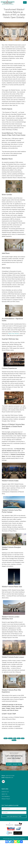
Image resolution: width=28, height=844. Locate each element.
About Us (4, 794)
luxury (22, 738)
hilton (15, 738)
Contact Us (5, 791)
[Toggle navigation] (25, 2)
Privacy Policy (6, 799)
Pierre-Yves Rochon (13, 333)
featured (10, 738)
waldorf (5, 738)
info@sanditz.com (9, 777)
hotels (18, 738)
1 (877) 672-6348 (9, 775)
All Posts (14, 740)
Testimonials (6, 796)
